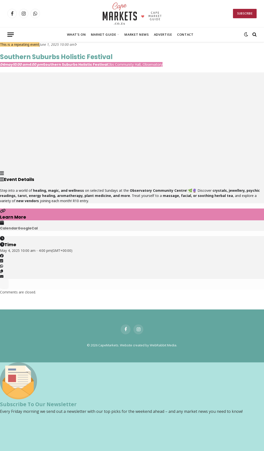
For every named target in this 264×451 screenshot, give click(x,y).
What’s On (76, 34)
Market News (136, 34)
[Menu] (10, 34)
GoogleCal (28, 228)
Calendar (9, 228)
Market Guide (103, 34)
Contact (185, 34)
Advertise (163, 34)
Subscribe (244, 13)
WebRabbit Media (163, 345)
